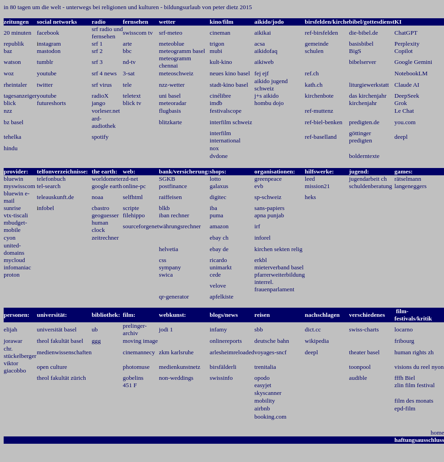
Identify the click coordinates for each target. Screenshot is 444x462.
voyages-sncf (270, 352)
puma (217, 215)
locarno (404, 329)
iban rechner (174, 215)
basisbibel (361, 43)
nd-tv (129, 61)
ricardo (218, 260)
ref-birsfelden (321, 32)
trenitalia (265, 366)
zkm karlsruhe (176, 352)
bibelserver (362, 61)
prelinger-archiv (135, 329)
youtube (47, 73)
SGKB (167, 178)
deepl (401, 136)
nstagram (49, 43)
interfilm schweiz (231, 122)
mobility (264, 400)
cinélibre (220, 95)
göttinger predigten (360, 137)
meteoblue (172, 43)
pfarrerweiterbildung (279, 274)
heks (310, 197)
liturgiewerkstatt (369, 84)
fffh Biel (405, 377)
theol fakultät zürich (61, 377)
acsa (259, 43)
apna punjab (269, 215)
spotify (99, 136)
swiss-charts (364, 329)
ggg (96, 340)
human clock (99, 226)
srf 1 (96, 43)
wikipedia (317, 340)
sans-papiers (269, 208)
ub (94, 329)
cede (215, 274)
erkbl (260, 260)
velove (218, 285)
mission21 (317, 186)
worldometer (107, 178)
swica (166, 274)
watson (12, 61)
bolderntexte (364, 155)
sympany (170, 267)
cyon (10, 237)
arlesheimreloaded (232, 352)
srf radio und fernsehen (107, 33)
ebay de (219, 249)
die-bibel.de (363, 32)
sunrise (12, 208)
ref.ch (312, 73)
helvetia (168, 249)
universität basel (57, 329)
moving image (140, 340)
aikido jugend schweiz (271, 85)
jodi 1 (166, 329)
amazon (219, 226)
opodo (261, 377)
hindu (10, 148)
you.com (405, 122)
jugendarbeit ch (368, 178)
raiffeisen (170, 197)
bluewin (13, 178)
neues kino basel (230, 73)
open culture (52, 366)
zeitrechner (104, 237)
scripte (131, 208)
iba (213, 208)
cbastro (100, 208)
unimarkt (221, 267)
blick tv (132, 103)
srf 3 (96, 61)
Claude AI (407, 84)
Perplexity (407, 43)
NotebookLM (411, 73)
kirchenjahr (363, 103)
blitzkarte (170, 122)
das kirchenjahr (367, 95)
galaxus (219, 186)
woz (9, 73)
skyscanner (267, 392)
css (162, 260)
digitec (218, 197)
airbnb (262, 408)
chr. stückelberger (20, 352)
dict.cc (313, 329)
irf (257, 226)
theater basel (364, 352)
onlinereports (226, 340)
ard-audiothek (103, 122)
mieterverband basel (279, 267)
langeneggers (411, 186)
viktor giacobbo (15, 367)
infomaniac (17, 267)
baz (8, 50)
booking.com (270, 416)
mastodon (49, 50)
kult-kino (221, 61)
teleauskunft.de (55, 197)
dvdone (219, 155)
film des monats (414, 400)
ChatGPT (406, 32)
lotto (215, 178)
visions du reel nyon (419, 366)
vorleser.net (105, 110)
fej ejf (261, 73)
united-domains (14, 249)
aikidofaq (265, 50)
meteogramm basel (182, 50)
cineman (220, 32)
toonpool (359, 366)
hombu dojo (269, 103)
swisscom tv (138, 32)
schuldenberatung (370, 186)
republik (14, 43)
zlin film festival (415, 385)
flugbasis (170, 110)
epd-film (405, 408)
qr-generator (174, 296)
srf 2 (96, 50)
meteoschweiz (176, 73)
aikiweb (263, 61)
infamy (218, 329)
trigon (217, 43)
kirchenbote (319, 95)
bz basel (13, 122)
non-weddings (176, 377)
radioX (99, 95)
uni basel (170, 95)
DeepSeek (407, 95)
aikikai (262, 32)
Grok (401, 103)
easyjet (262, 385)
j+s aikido (266, 95)
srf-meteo (170, 32)
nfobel (46, 208)
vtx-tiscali (16, 215)
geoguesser (104, 215)
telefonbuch (51, 178)
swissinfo (221, 377)
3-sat (129, 73)
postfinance (173, 186)
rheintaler (15, 84)
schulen (314, 50)
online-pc (134, 186)
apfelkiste (222, 296)
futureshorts (51, 103)
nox (214, 148)
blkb (164, 208)
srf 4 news (104, 73)
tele (127, 84)
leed (310, 178)
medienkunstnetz (179, 366)
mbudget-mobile (15, 226)
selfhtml (133, 197)
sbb (258, 329)
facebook (48, 32)
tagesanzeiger (20, 95)
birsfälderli (223, 366)
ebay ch (219, 237)
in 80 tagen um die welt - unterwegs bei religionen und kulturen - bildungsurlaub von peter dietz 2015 (128, 7)
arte (127, 43)
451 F (130, 385)
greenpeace (268, 178)
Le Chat (404, 110)
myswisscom (19, 186)
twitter (45, 84)
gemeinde (317, 43)
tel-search (49, 186)
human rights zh (414, 352)
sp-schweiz (267, 197)
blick (10, 103)
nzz (8, 110)
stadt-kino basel (229, 84)
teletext (132, 95)
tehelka (12, 136)
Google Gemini (414, 61)
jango (98, 103)
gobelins (133, 377)
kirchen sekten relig (278, 249)
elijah (10, 329)
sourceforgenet (141, 226)
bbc (127, 50)
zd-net (130, 178)
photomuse (136, 366)
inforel (262, 237)
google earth (106, 186)
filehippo (134, 215)
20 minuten (17, 32)
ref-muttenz (319, 110)
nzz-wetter (172, 84)
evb (258, 186)
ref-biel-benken (323, 122)
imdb (216, 103)
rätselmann (408, 178)
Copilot (404, 50)
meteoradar (173, 103)
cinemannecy (139, 352)
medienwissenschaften (64, 352)
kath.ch (314, 84)
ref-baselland (321, 136)
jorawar (13, 340)
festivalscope (226, 110)
